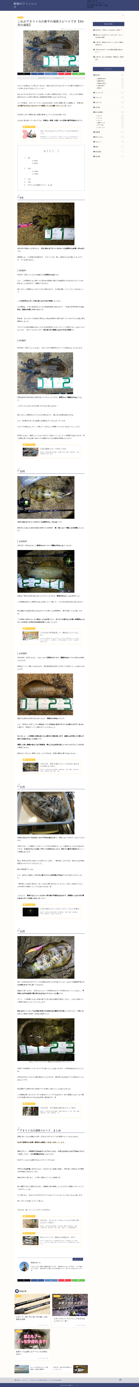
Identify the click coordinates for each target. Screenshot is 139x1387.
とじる (56, 151)
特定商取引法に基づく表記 (97, 5)
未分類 (109, 156)
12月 (29, 182)
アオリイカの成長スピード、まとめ (40, 185)
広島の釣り (111, 86)
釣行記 (109, 75)
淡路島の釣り (111, 79)
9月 (29, 158)
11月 (29, 179)
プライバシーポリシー (96, 3)
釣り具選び (109, 112)
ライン (111, 120)
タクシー (109, 142)
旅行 (109, 147)
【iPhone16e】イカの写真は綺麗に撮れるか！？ (109, 51)
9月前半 (35, 161)
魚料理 (109, 132)
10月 (29, 169)
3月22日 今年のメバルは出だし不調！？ (108, 30)
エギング (20, 17)
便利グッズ (111, 123)
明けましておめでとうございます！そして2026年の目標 (109, 36)
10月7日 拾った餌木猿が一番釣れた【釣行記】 (109, 58)
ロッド (111, 116)
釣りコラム (109, 137)
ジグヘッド (111, 127)
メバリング (109, 93)
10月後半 (35, 174)
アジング (109, 97)
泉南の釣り (111, 81)
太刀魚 (109, 107)
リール (111, 118)
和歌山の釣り (111, 83)
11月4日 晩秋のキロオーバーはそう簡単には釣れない (109, 44)
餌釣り (111, 88)
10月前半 (35, 171)
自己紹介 (90, 7)
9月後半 (35, 163)
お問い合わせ (92, 1)
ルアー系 (111, 125)
